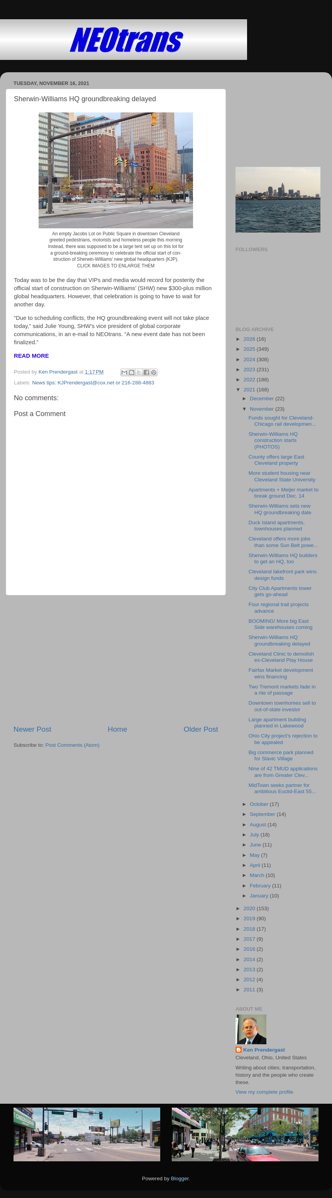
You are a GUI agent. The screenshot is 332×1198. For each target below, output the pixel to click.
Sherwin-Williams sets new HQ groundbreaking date (280, 509)
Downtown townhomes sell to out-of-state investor (282, 706)
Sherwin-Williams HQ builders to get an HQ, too (283, 558)
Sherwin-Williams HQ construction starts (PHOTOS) (273, 440)
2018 (250, 929)
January (260, 896)
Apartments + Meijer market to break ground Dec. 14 (283, 493)
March (258, 875)
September (263, 814)
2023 (250, 369)
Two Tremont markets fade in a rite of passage (282, 690)
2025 (250, 349)
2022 (250, 379)
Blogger (180, 1178)
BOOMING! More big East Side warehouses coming (281, 624)
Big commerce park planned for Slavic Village (281, 755)
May (255, 855)
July (255, 835)
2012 (250, 979)
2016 (250, 949)
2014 (250, 959)
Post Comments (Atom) (73, 745)
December (262, 398)
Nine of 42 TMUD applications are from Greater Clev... (283, 772)
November (262, 409)
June (256, 845)
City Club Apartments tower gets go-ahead (280, 591)
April (256, 865)
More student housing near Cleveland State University (282, 476)
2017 (250, 939)
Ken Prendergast (264, 1050)
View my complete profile (264, 1092)
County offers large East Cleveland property (277, 460)
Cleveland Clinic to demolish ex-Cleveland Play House (281, 657)
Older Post (201, 729)
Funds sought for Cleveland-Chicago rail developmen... (282, 421)
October (260, 804)
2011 (250, 989)
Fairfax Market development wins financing (281, 673)
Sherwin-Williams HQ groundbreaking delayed (279, 640)
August (259, 825)
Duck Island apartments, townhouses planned (277, 526)
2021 (250, 390)
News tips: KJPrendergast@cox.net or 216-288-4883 (93, 383)
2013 (250, 969)
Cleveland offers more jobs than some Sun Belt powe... (283, 542)
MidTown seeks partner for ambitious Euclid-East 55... (282, 788)
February (261, 886)
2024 (250, 359)
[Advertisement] (116, 660)
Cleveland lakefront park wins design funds (283, 575)
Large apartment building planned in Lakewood (277, 723)
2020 (250, 908)
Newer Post (32, 729)
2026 (250, 339)
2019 (250, 918)
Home (117, 729)
